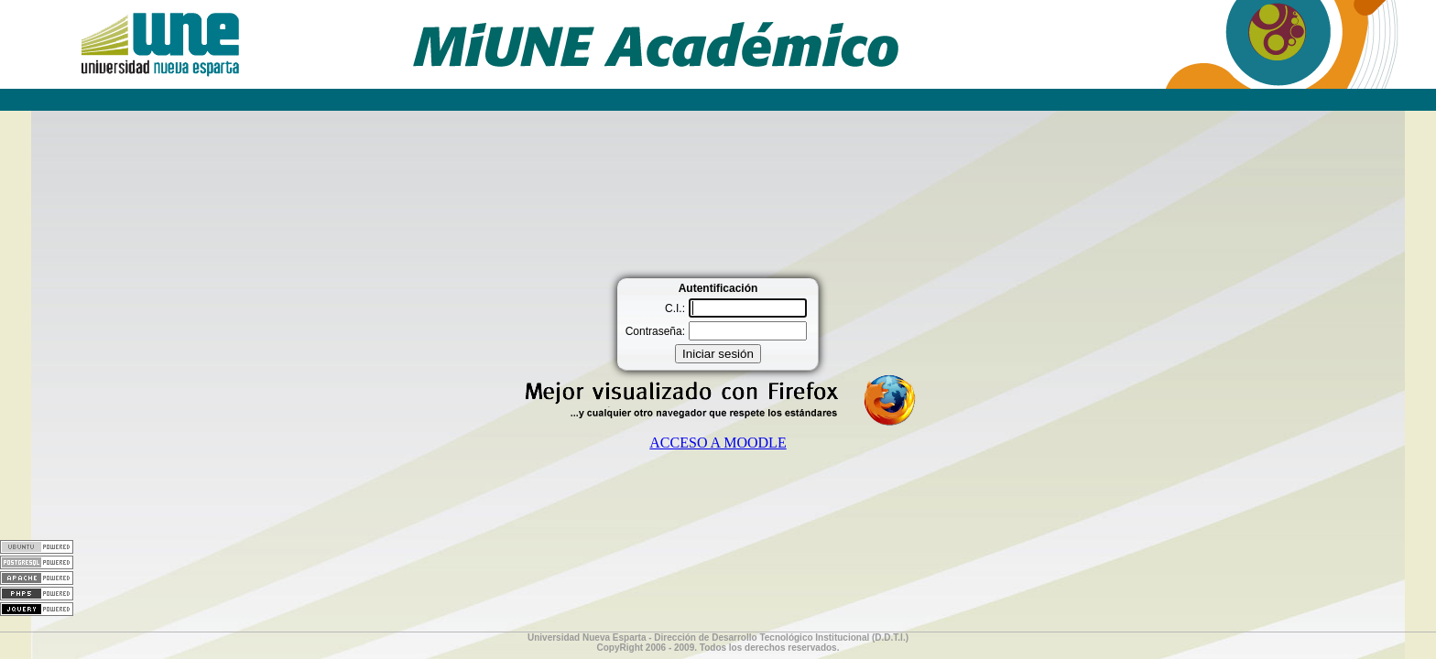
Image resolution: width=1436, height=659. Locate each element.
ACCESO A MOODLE (717, 442)
